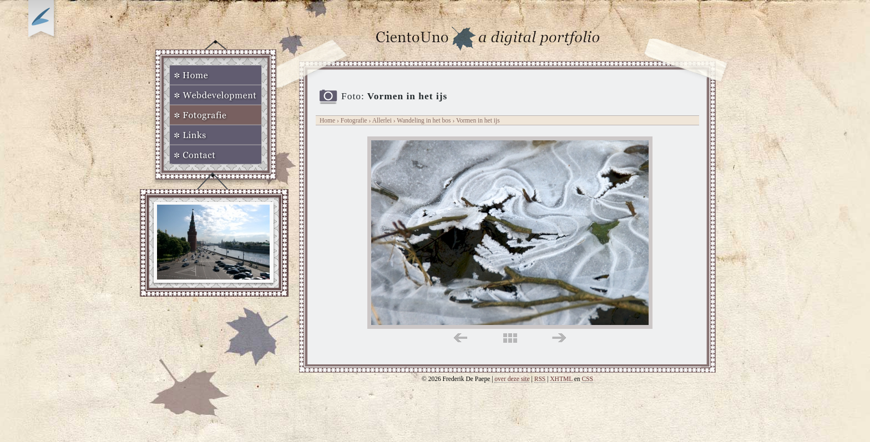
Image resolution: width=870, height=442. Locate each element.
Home (215, 75)
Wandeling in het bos (424, 120)
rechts (559, 338)
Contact (215, 155)
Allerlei (382, 120)
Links (215, 135)
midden (510, 338)
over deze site (511, 378)
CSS (587, 378)
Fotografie (215, 115)
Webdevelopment (215, 95)
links (460, 338)
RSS (540, 378)
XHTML (561, 378)
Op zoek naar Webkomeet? (43, 20)
